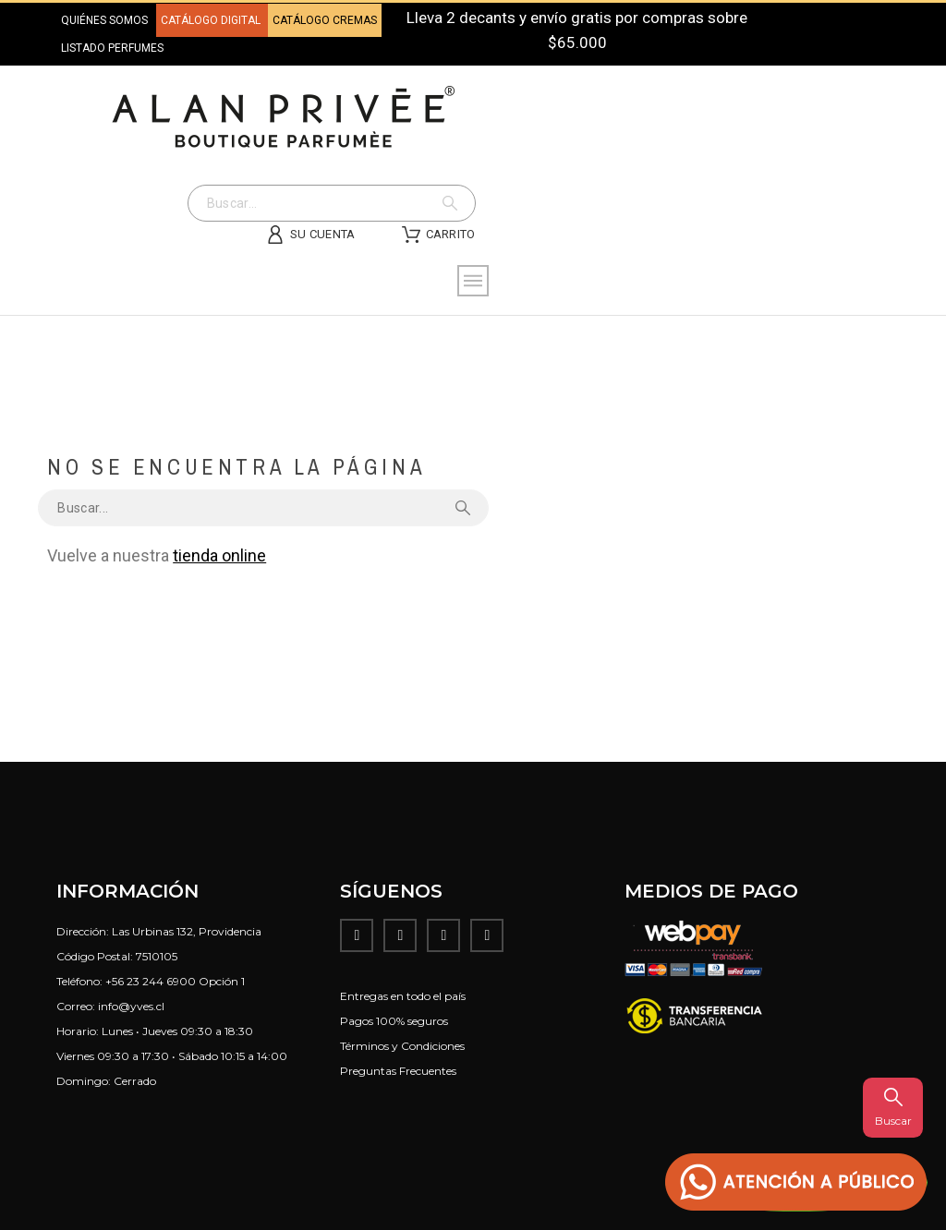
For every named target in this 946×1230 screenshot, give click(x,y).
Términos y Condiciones (402, 1046)
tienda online (219, 555)
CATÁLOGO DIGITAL (212, 20)
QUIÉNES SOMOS (104, 20)
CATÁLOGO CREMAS (325, 20)
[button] (796, 1182)
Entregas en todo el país (403, 996)
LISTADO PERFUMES (112, 48)
